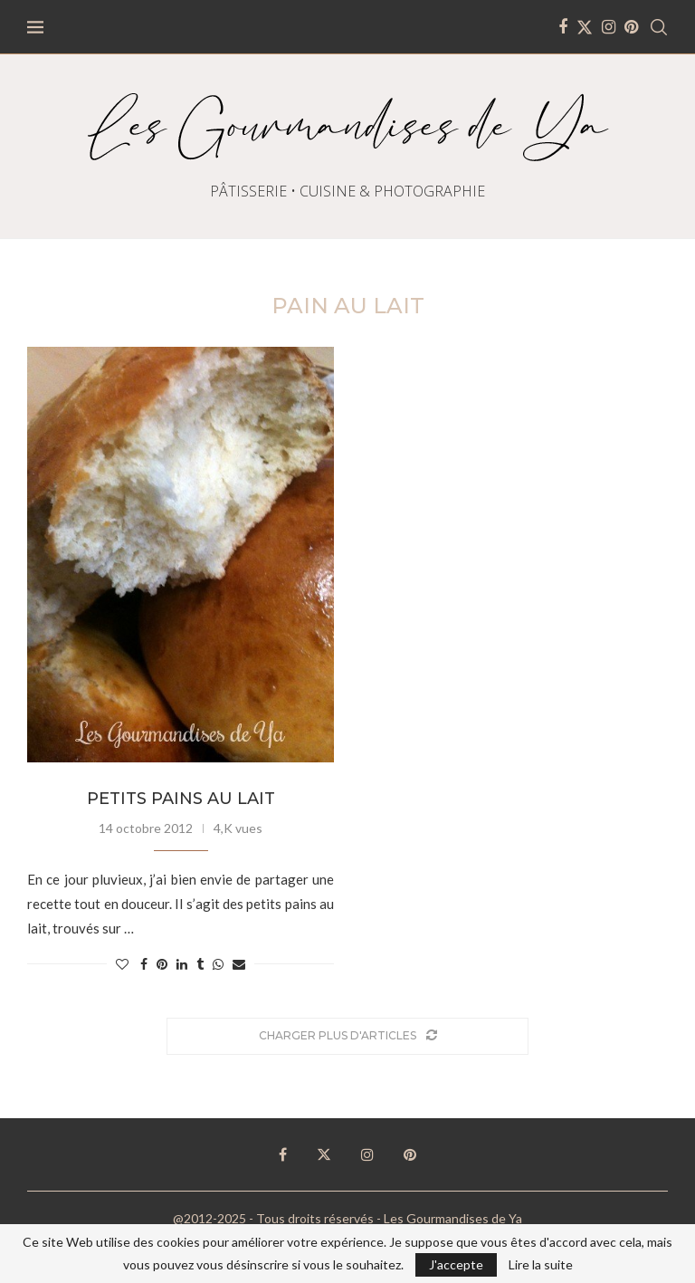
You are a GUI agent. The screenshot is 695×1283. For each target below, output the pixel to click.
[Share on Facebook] (144, 964)
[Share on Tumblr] (200, 964)
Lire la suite (541, 1265)
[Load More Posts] (347, 1036)
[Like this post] (122, 964)
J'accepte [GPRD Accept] (456, 1264)
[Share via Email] (239, 964)
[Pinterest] (631, 27)
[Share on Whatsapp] (218, 964)
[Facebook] (562, 27)
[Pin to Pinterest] (162, 964)
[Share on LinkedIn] (181, 964)
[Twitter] (584, 27)
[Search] (659, 27)
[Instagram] (608, 27)
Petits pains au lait (181, 799)
